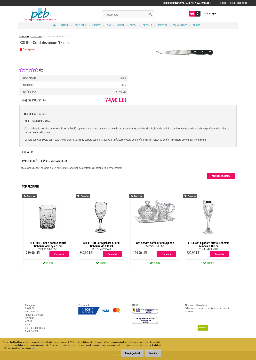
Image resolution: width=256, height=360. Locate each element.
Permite (152, 353)
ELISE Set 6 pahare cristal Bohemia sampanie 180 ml (208, 244)
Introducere (24, 36)
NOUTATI (121, 25)
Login (223, 2)
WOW (109, 25)
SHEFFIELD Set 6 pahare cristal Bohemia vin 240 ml (101, 244)
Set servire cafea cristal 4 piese (155, 243)
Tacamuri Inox (180, 25)
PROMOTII (96, 25)
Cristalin (147, 25)
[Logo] (40, 14)
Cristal (134, 25)
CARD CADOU (81, 25)
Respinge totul (131, 353)
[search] (150, 14)
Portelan (163, 25)
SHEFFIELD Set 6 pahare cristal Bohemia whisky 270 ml (48, 244)
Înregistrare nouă (238, 2)
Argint (196, 25)
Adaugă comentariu (221, 175)
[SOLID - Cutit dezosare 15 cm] (186, 46)
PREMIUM (65, 25)
